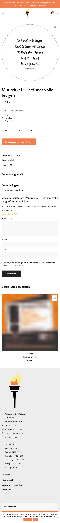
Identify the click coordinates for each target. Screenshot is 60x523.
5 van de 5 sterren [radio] (15, 213)
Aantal (4, 130)
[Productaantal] (25, 130)
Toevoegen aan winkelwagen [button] (55, 298)
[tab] (30, 174)
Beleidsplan (6, 490)
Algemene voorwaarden (12, 485)
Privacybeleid (7, 480)
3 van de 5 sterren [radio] (9, 213)
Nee (35, 520)
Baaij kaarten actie (30, 357)
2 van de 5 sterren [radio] (6, 213)
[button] (55, 27)
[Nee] (57, 517)
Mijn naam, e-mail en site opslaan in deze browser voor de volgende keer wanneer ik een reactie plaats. (28, 264)
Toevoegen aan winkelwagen (20, 142)
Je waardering (7, 210)
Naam (4, 240)
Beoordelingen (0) (12, 174)
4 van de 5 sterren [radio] (12, 213)
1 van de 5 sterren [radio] (3, 213)
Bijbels (12, 160)
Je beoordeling (8, 218)
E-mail (4, 250)
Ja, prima (28, 520)
